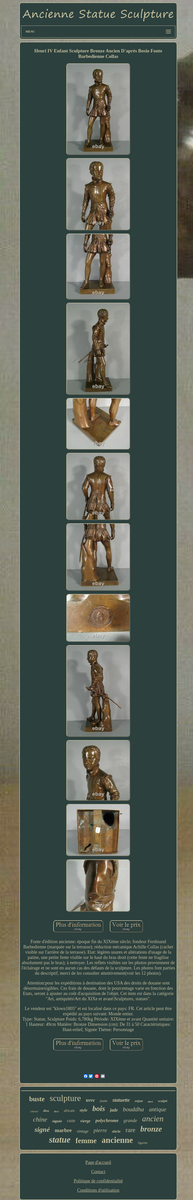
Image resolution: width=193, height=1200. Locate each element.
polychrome (107, 1120)
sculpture (65, 1098)
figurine (143, 1143)
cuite (71, 1120)
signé (42, 1129)
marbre (63, 1130)
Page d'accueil (98, 1162)
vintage (82, 1131)
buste (37, 1099)
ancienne (117, 1140)
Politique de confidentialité (98, 1180)
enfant (139, 1101)
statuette (121, 1100)
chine (40, 1119)
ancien (152, 1118)
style (83, 1110)
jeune (103, 1101)
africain (69, 1111)
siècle (116, 1131)
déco (56, 1111)
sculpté (162, 1101)
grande (130, 1120)
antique (157, 1109)
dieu (46, 1111)
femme (86, 1141)
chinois (34, 1111)
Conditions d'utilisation (98, 1190)
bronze (151, 1129)
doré (150, 1101)
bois (98, 1108)
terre (90, 1100)
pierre (100, 1130)
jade (114, 1110)
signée (57, 1121)
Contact (98, 1171)
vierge (85, 1121)
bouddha (133, 1109)
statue (60, 1140)
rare (130, 1130)
